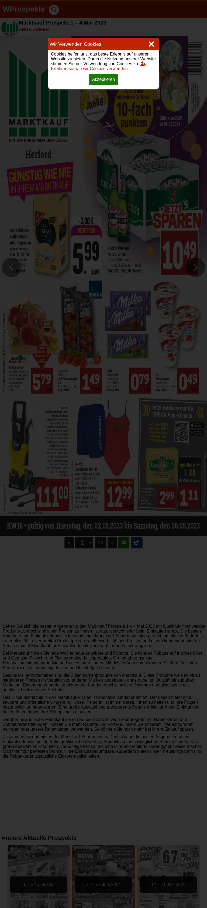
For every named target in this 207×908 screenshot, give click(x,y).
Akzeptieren (103, 79)
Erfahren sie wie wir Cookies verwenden (98, 66)
